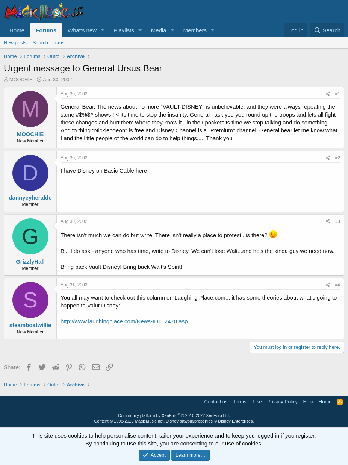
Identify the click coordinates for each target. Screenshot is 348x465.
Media (158, 30)
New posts (15, 42)
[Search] (327, 30)
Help (308, 401)
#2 (337, 158)
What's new (82, 30)
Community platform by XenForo (174, 415)
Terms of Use (247, 401)
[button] (102, 30)
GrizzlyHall (30, 261)
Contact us (215, 401)
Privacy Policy (282, 401)
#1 (337, 94)
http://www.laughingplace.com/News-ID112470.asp (124, 321)
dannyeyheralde (30, 197)
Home (16, 30)
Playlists (123, 30)
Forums (46, 30)
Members (195, 30)
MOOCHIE (21, 79)
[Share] (328, 94)
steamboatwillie (30, 325)
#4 (337, 285)
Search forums (49, 42)
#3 (337, 221)
